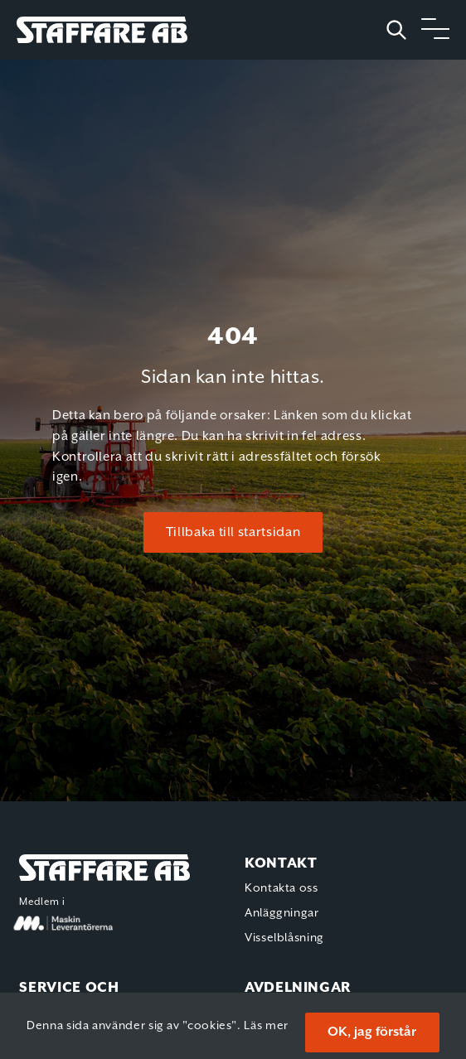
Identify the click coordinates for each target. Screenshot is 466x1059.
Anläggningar (282, 913)
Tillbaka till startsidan (233, 532)
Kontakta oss (281, 888)
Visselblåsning (284, 938)
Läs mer (266, 1025)
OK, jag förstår (372, 1032)
